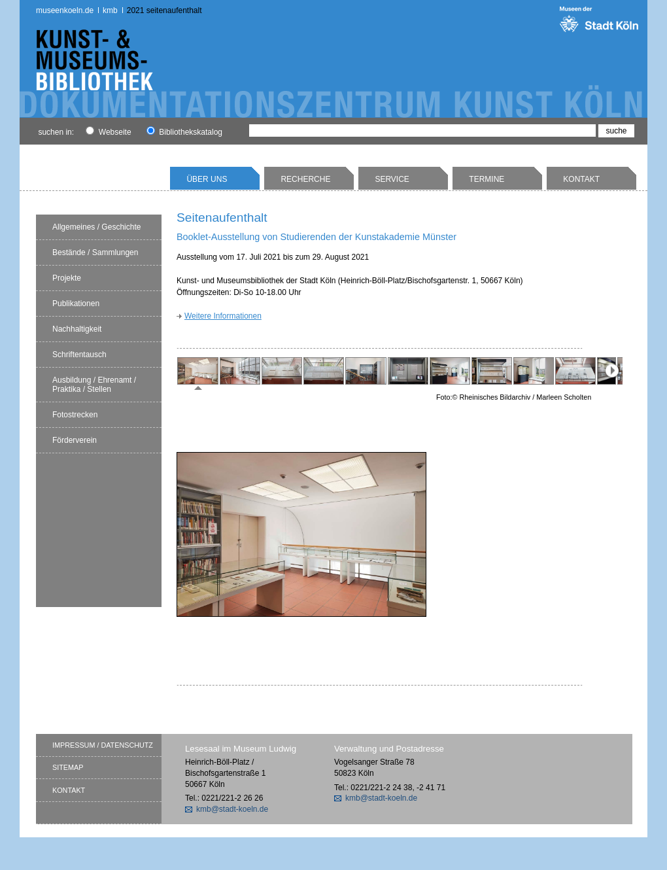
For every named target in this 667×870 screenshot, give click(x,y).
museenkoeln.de (65, 10)
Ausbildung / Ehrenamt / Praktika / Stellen (94, 384)
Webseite (108, 132)
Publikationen (75, 303)
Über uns (206, 179)
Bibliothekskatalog (184, 132)
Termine (486, 179)
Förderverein (74, 440)
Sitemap (67, 767)
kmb (110, 10)
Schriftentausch (79, 354)
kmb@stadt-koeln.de (232, 809)
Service (392, 179)
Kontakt (581, 179)
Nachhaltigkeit (76, 329)
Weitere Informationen (223, 316)
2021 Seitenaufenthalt (164, 10)
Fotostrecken (74, 414)
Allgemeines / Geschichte (96, 227)
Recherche (305, 179)
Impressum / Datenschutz (102, 745)
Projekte (66, 278)
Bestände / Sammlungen (95, 252)
